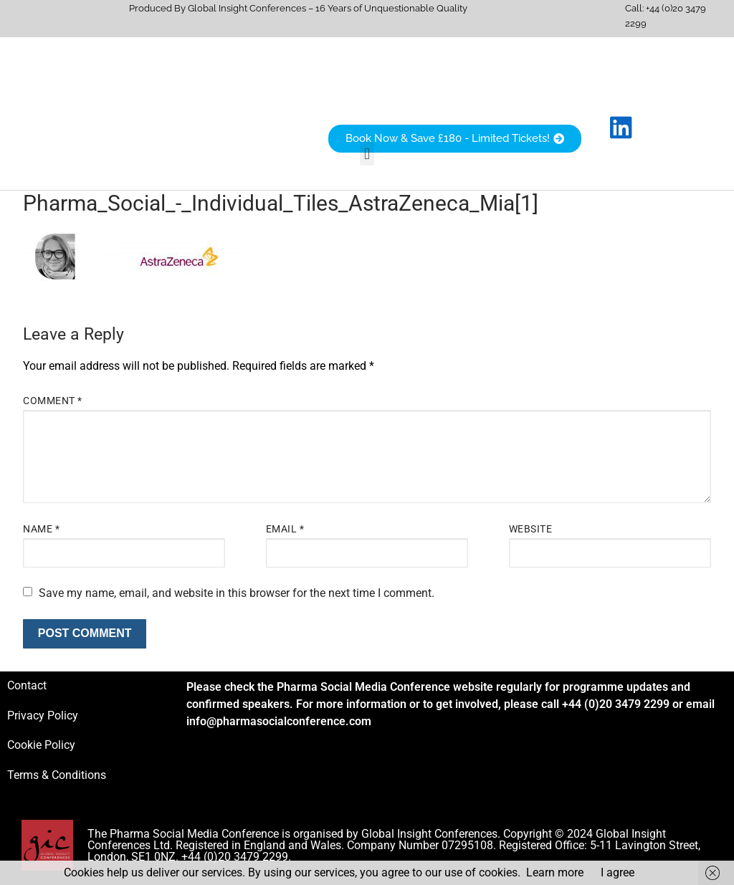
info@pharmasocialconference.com (278, 721)
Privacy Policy (42, 715)
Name (41, 529)
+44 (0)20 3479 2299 (615, 704)
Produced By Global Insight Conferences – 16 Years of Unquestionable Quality (298, 8)
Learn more (554, 872)
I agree (617, 872)
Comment (52, 400)
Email (285, 529)
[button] (366, 154)
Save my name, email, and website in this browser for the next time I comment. (236, 593)
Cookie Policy (41, 745)
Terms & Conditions (56, 775)
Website (531, 529)
